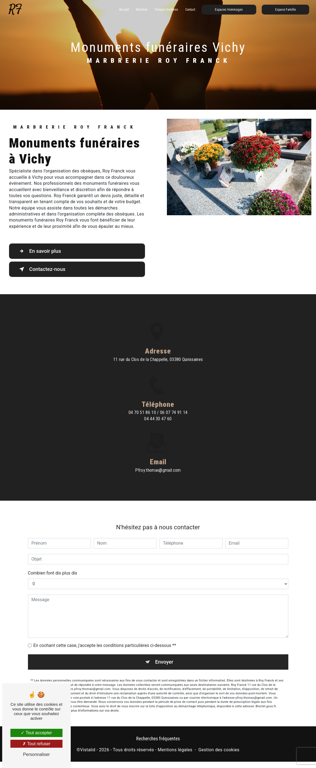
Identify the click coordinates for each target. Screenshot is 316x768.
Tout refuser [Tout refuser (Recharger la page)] (36, 743)
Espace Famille (285, 10)
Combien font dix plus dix (52, 564)
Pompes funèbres (166, 10)
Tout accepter (36, 732)
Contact (190, 10)
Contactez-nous (42, 269)
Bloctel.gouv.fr (266, 697)
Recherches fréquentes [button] (158, 739)
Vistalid (87, 750)
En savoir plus (40, 251)
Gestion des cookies (219, 750)
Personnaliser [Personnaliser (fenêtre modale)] (36, 754)
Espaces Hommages (229, 10)
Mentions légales (175, 750)
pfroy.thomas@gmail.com (158, 461)
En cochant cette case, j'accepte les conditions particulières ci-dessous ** (104, 636)
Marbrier (141, 10)
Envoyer (164, 653)
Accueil (124, 10)
